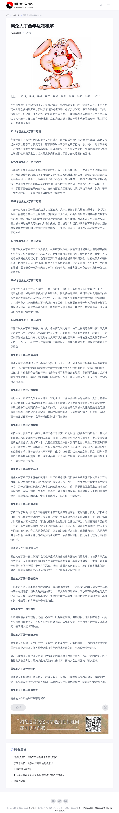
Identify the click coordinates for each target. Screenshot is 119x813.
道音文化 (16, 33)
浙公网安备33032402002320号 (92, 808)
